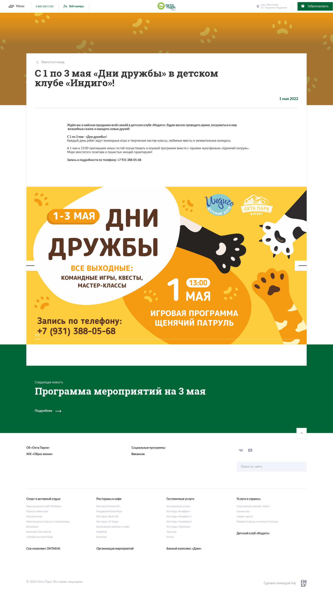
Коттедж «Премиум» (178, 526)
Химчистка (243, 511)
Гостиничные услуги (178, 506)
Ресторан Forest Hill (107, 506)
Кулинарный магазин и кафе (112, 526)
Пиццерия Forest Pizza (109, 511)
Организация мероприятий (115, 548)
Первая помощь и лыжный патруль (257, 521)
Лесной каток (34, 516)
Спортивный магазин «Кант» (253, 506)
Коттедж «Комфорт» (178, 511)
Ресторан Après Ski (107, 516)
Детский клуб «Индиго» (253, 533)
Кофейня (101, 531)
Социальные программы (148, 447)
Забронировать (314, 5)
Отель (170, 537)
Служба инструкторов (39, 537)
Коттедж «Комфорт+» (179, 516)
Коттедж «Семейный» (179, 521)
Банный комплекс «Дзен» (183, 548)
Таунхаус (171, 531)
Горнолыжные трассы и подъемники (48, 521)
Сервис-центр (245, 516)
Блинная (101, 537)
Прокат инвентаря (37, 511)
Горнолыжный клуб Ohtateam (43, 506)
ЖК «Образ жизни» (39, 454)
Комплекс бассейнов (38, 531)
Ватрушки (32, 526)
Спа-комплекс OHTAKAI (43, 548)
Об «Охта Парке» (37, 447)
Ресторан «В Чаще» (107, 521)
